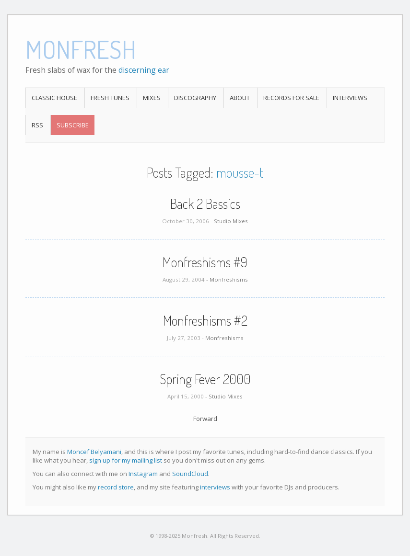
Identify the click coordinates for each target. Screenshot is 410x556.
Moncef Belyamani (94, 451)
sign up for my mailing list (125, 460)
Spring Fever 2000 (205, 378)
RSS (37, 125)
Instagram (143, 473)
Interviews (350, 97)
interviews (215, 487)
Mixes (152, 97)
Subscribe (73, 125)
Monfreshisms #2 (205, 320)
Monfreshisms (229, 279)
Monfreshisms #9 (205, 262)
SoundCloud (190, 473)
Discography (195, 97)
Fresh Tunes (110, 97)
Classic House (54, 97)
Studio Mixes (231, 221)
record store (116, 487)
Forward (205, 418)
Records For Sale (291, 97)
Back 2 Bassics (205, 203)
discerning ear (143, 70)
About (240, 97)
